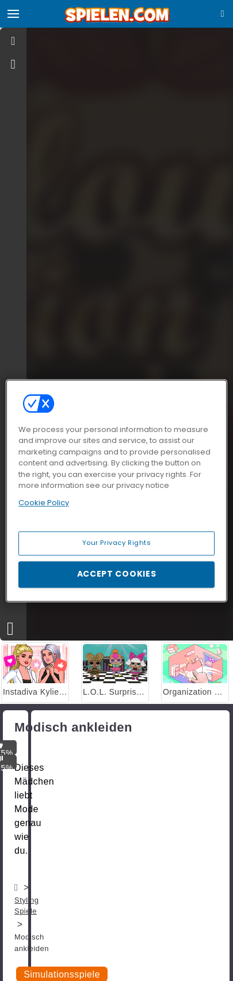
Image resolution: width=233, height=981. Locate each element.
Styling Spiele (26, 906)
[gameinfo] (13, 64)
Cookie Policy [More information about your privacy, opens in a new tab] (43, 502)
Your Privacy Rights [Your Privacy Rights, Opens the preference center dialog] (116, 542)
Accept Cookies (116, 573)
